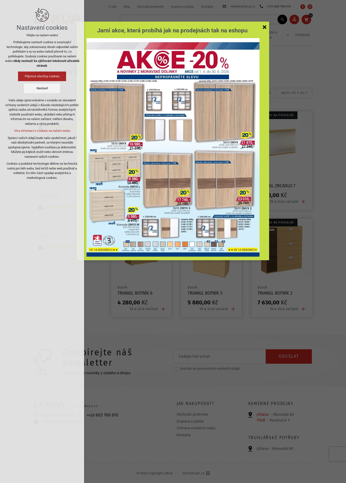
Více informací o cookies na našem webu (42, 131)
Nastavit (42, 88)
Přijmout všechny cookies (42, 76)
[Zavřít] (264, 27)
